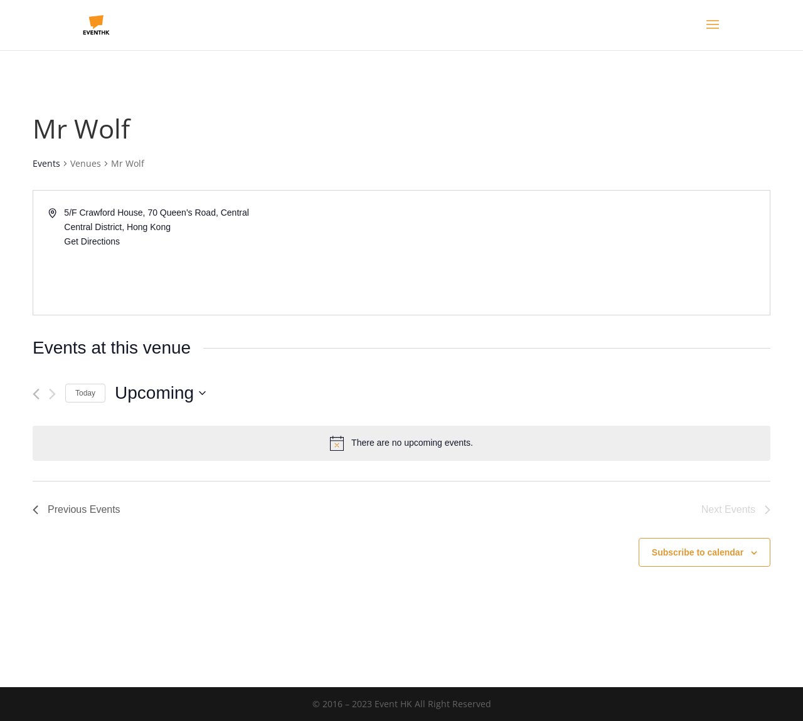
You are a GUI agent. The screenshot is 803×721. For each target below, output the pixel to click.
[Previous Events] (36, 394)
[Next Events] (52, 394)
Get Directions (92, 241)
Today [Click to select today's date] (85, 393)
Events (46, 163)
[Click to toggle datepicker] (160, 393)
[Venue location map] (585, 253)
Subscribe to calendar (697, 552)
